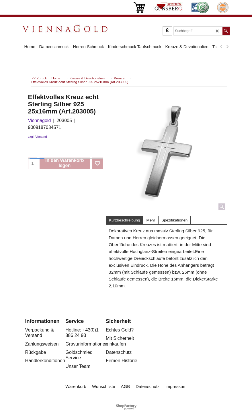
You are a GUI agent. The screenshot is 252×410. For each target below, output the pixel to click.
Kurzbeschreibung (124, 220)
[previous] (221, 46)
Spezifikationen (174, 220)
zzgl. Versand (37, 136)
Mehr (150, 220)
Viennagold (39, 120)
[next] (227, 46)
